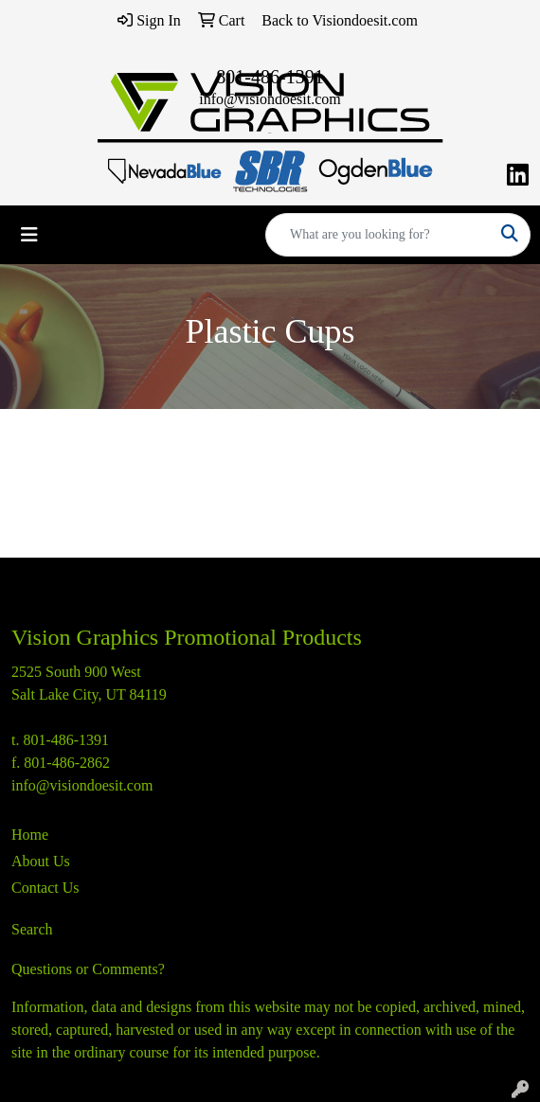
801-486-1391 (269, 76)
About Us (40, 861)
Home (29, 834)
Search (32, 929)
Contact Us (45, 888)
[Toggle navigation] (29, 235)
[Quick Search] (378, 235)
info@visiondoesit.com (269, 99)
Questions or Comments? (88, 969)
